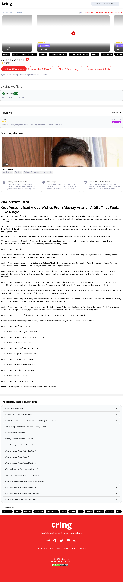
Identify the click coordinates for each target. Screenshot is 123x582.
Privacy (66, 547)
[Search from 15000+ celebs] (105, 4)
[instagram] (48, 539)
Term (58, 547)
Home (5, 12)
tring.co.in (65, 558)
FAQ (74, 547)
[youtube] (68, 539)
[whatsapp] (75, 539)
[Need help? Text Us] (37, 73)
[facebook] (54, 539)
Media (51, 547)
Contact (82, 547)
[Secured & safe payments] (13, 73)
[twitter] (61, 539)
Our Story (42, 547)
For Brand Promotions (14, 67)
